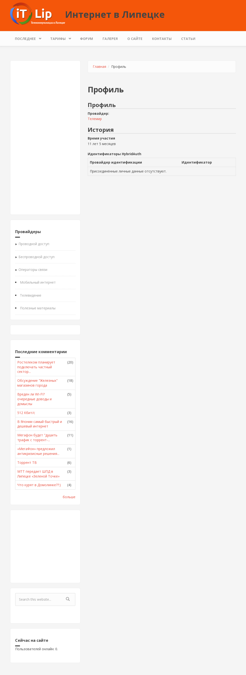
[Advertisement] (45, 137)
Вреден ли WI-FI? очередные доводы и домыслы (34, 399)
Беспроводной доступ (36, 257)
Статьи (188, 38)
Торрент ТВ (27, 462)
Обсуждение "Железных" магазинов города (37, 383)
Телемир (95, 118)
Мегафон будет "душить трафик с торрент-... (37, 437)
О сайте (134, 38)
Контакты (162, 38)
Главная (99, 66)
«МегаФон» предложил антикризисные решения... (38, 451)
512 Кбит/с (26, 412)
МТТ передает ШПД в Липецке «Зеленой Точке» (38, 473)
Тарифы (59, 37)
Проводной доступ (33, 244)
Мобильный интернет (38, 282)
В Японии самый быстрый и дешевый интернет (39, 424)
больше (69, 497)
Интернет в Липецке (115, 14)
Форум (86, 38)
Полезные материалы (37, 308)
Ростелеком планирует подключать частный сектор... (36, 367)
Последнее (26, 37)
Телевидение (30, 295)
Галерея (110, 38)
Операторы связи (32, 269)
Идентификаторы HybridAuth (114, 154)
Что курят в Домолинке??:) (39, 485)
